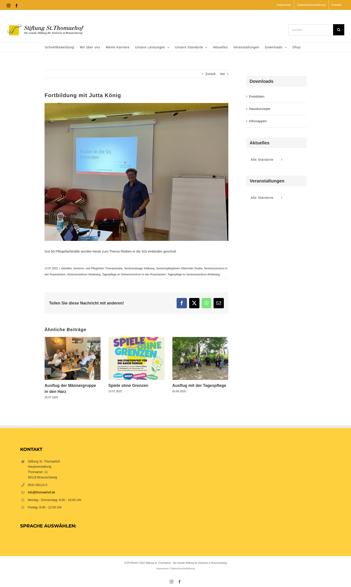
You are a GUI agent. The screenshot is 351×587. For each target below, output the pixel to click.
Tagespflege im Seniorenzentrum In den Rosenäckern (134, 274)
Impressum (162, 568)
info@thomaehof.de (41, 492)
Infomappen (258, 121)
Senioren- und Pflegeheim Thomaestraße (98, 268)
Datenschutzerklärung (183, 568)
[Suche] (338, 29)
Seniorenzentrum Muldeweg (84, 274)
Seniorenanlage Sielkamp (139, 268)
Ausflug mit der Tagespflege (199, 385)
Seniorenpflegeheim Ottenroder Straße (179, 268)
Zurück (210, 74)
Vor (222, 74)
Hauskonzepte (259, 109)
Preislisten (256, 96)
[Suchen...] (311, 29)
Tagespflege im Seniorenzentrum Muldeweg (193, 274)
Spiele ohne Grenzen (128, 385)
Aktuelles (66, 268)
